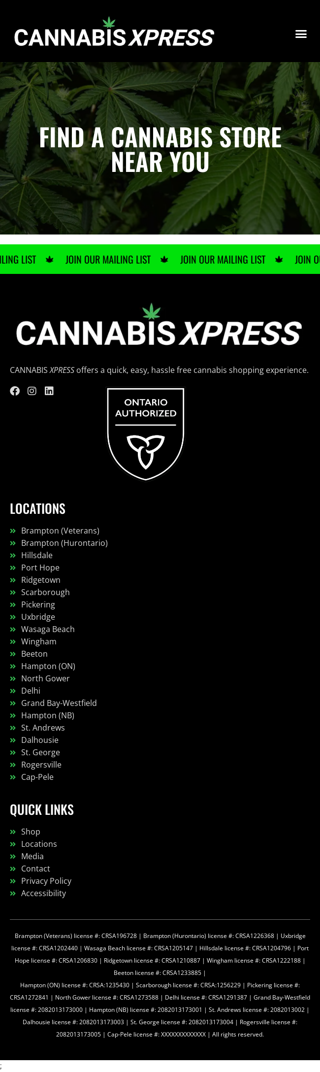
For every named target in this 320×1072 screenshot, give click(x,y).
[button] (301, 33)
